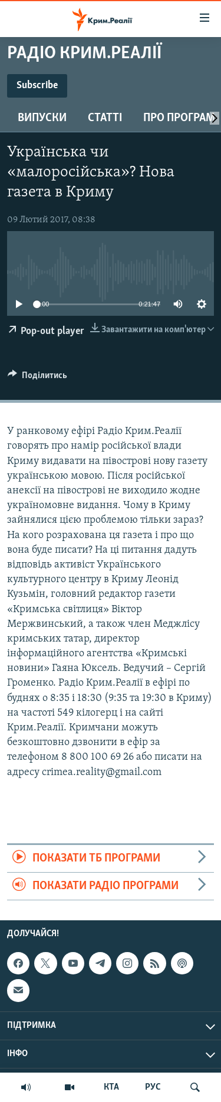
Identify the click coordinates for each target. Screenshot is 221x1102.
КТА (111, 1087)
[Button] (37, 378)
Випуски (42, 118)
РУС (153, 1087)
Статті (105, 118)
